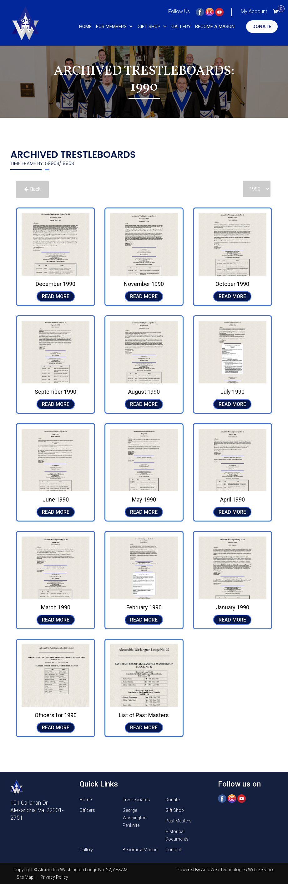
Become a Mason (215, 26)
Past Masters (178, 820)
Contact (173, 849)
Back (32, 189)
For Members (114, 26)
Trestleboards (136, 799)
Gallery (181, 26)
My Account (254, 11)
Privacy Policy (54, 877)
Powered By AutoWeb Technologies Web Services (226, 869)
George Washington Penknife (135, 818)
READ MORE (55, 296)
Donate (261, 26)
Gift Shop (152, 26)
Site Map (25, 877)
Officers (87, 810)
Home (85, 26)
